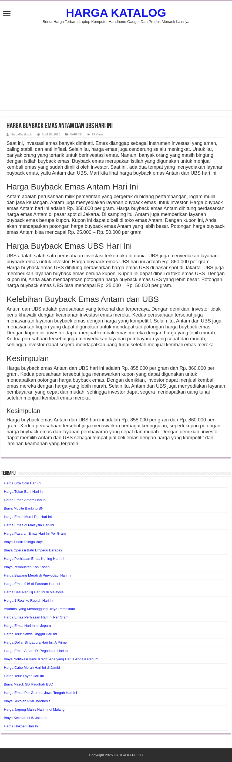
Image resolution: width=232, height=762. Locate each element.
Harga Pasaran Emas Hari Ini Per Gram (35, 533)
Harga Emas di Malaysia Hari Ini (29, 525)
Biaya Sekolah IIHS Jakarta (25, 718)
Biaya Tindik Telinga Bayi (23, 542)
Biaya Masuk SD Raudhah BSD (28, 684)
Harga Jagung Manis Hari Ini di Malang (34, 709)
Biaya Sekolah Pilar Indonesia (27, 701)
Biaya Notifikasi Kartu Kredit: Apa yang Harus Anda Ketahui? (51, 659)
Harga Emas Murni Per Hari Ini (28, 517)
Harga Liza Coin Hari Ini (22, 483)
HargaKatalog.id (21, 134)
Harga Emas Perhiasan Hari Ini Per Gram (36, 617)
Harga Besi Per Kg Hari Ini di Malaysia (33, 592)
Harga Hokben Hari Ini (21, 726)
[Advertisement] (116, 64)
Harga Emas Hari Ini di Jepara (27, 626)
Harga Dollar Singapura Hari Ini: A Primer (36, 642)
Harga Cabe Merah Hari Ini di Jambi (32, 667)
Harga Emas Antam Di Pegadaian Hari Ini (36, 651)
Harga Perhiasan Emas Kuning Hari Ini (34, 559)
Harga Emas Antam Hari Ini (25, 500)
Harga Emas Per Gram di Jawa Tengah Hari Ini (40, 693)
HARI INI (76, 134)
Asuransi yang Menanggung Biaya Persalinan (39, 609)
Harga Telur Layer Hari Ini (24, 676)
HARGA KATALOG (116, 12)
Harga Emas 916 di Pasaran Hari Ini (32, 584)
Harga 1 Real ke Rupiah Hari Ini (28, 600)
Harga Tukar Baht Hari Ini (23, 492)
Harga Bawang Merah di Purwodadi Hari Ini (37, 575)
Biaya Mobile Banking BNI (24, 508)
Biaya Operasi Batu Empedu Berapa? (33, 550)
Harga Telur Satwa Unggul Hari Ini (30, 634)
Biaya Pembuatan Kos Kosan (26, 567)
